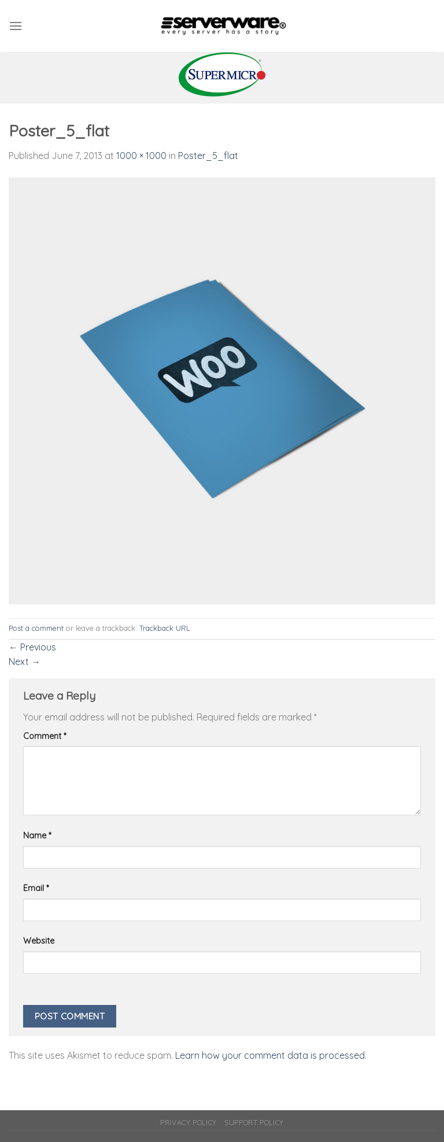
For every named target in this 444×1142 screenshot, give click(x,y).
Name (37, 835)
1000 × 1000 (141, 155)
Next (24, 661)
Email (36, 888)
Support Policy (254, 1122)
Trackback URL (164, 628)
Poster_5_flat (208, 155)
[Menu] (16, 26)
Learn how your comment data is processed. (271, 1055)
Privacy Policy (188, 1122)
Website (38, 941)
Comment (44, 736)
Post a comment (36, 628)
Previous (32, 647)
